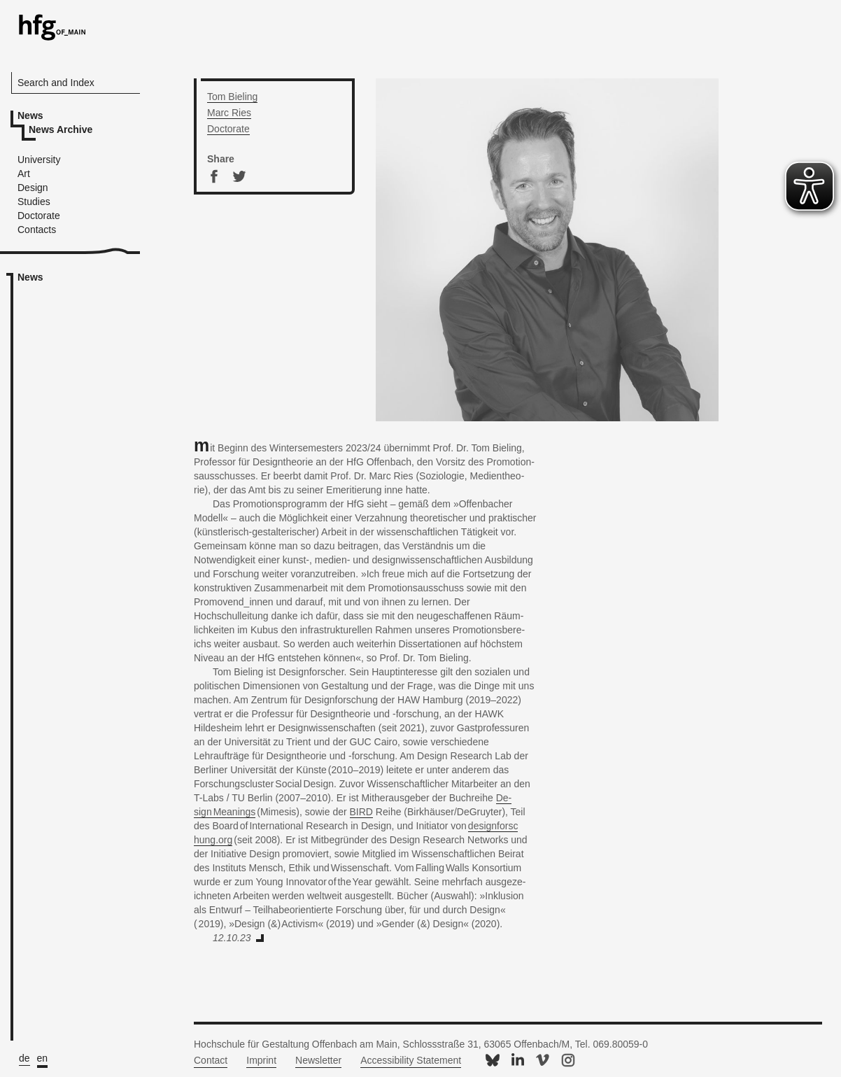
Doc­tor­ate (228, 128)
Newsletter (318, 1060)
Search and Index (55, 82)
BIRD (361, 811)
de (24, 1058)
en (42, 1058)
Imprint (261, 1060)
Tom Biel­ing (232, 96)
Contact (210, 1060)
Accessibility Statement (410, 1060)
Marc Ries (229, 112)
